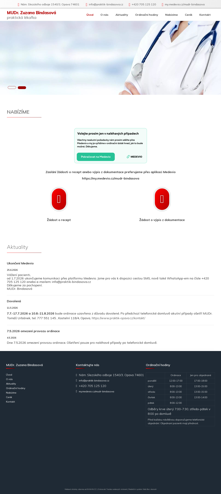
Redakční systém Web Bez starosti (142, 489)
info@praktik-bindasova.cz (106, 4)
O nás (104, 14)
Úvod (90, 14)
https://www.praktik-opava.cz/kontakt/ (118, 318)
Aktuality (122, 14)
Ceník (188, 14)
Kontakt (205, 14)
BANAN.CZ (91, 489)
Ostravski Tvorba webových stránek (112, 489)
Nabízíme (171, 14)
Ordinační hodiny (146, 14)
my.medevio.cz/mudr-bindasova (185, 4)
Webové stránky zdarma (74, 489)
